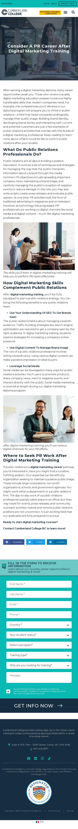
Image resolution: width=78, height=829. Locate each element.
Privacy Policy (54, 811)
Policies (70, 811)
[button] (66, 12)
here (44, 774)
